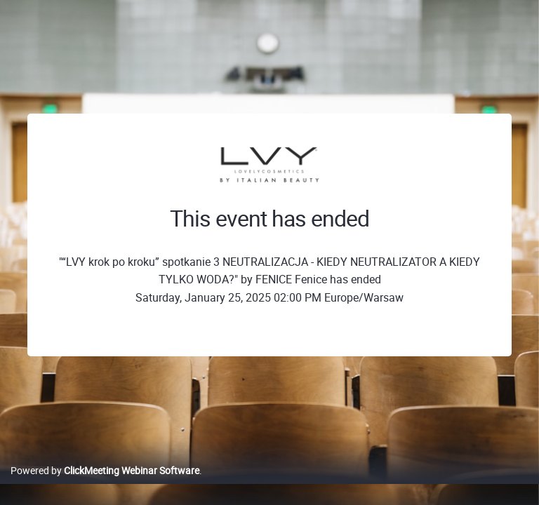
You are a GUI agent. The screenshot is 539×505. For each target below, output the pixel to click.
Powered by (105, 470)
